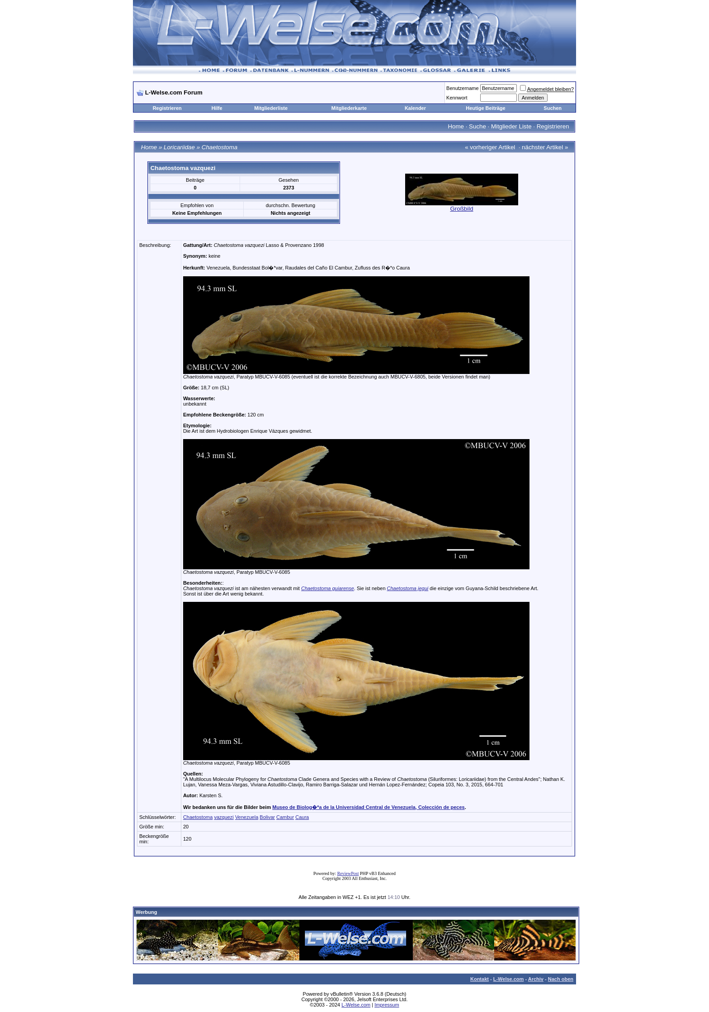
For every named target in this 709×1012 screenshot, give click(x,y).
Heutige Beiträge (485, 108)
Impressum (386, 1004)
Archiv (536, 979)
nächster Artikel (542, 147)
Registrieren (167, 108)
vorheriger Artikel (492, 147)
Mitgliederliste (271, 108)
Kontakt (479, 979)
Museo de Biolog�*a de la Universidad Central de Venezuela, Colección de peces (368, 807)
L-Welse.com (508, 979)
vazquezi (223, 817)
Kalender (415, 108)
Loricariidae (179, 147)
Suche (477, 126)
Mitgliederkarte (349, 108)
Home (456, 126)
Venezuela (246, 817)
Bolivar (267, 817)
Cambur (285, 817)
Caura (302, 817)
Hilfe (217, 108)
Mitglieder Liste (511, 126)
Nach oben (560, 979)
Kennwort (456, 97)
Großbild (461, 208)
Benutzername (462, 88)
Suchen (553, 108)
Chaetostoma (219, 147)
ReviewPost (348, 873)
